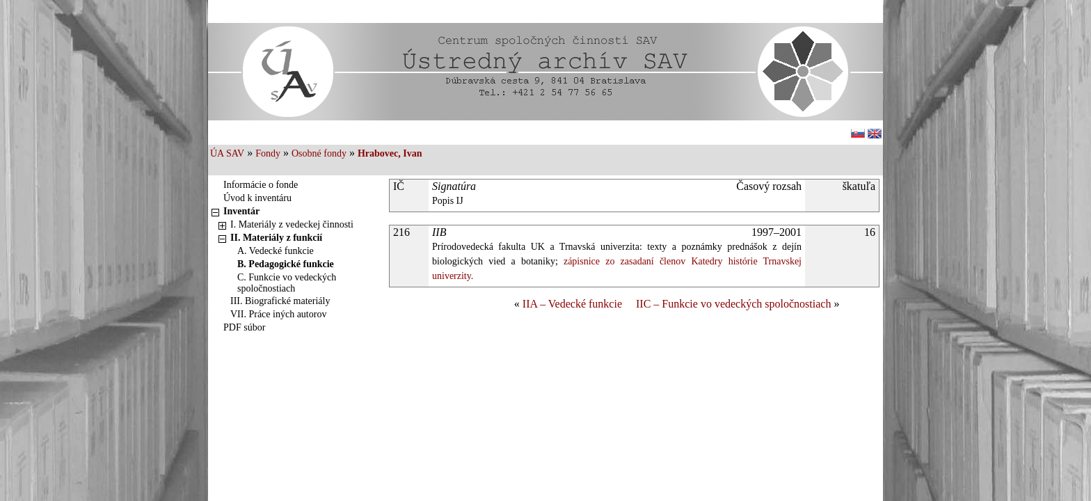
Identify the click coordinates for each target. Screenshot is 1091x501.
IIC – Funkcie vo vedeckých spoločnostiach (733, 304)
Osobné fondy (319, 153)
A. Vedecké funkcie (275, 251)
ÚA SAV (227, 153)
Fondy (267, 153)
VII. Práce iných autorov (278, 314)
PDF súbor (244, 327)
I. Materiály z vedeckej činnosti (291, 224)
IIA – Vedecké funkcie (572, 304)
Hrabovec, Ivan (390, 153)
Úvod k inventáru (257, 198)
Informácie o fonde (260, 185)
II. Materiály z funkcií (276, 237)
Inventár (241, 211)
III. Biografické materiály (280, 301)
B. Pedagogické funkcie (285, 264)
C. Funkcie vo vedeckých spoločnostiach (286, 283)
